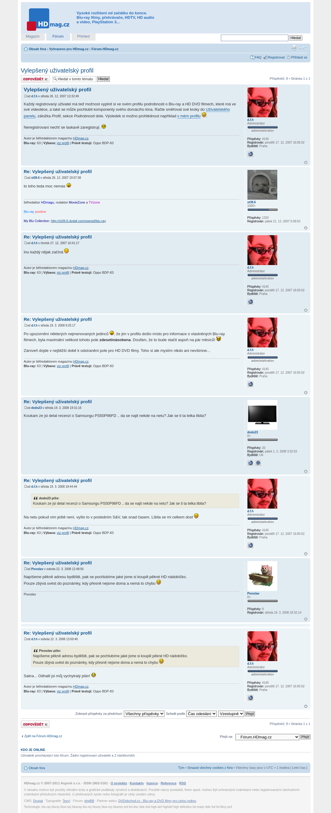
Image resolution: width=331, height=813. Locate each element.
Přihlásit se (299, 57)
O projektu (119, 783)
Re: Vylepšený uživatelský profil (58, 171)
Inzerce (152, 783)
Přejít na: (226, 736)
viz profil (63, 143)
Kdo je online (33, 750)
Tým (181, 767)
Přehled (83, 36)
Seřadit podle (191, 713)
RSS (182, 783)
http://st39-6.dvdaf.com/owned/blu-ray (78, 221)
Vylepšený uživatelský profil (57, 70)
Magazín (32, 36)
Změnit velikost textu (303, 47)
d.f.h (34, 96)
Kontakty (137, 783)
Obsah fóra (37, 49)
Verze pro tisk (294, 47)
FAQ (258, 57)
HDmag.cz (80, 138)
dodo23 (36, 407)
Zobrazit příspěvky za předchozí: (120, 713)
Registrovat (276, 57)
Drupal (38, 801)
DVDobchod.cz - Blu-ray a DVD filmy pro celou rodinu (157, 801)
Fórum (58, 36)
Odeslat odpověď (35, 79)
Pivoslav (37, 569)
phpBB (89, 801)
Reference (168, 783)
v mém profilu (189, 116)
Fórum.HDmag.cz (104, 49)
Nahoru (305, 162)
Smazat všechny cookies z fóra (210, 767)
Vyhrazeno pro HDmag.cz (68, 49)
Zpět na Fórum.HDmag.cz (43, 736)
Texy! (66, 801)
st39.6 (35, 177)
